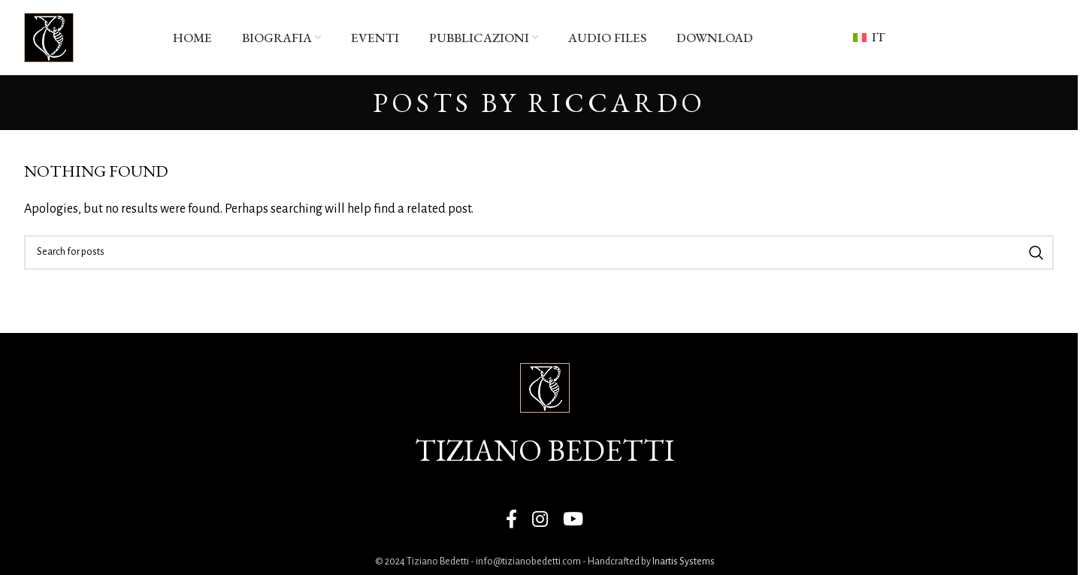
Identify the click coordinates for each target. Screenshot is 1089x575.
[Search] (539, 252)
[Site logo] (49, 37)
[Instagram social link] (540, 520)
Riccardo (617, 102)
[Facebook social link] (511, 520)
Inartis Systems (683, 561)
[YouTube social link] (573, 520)
